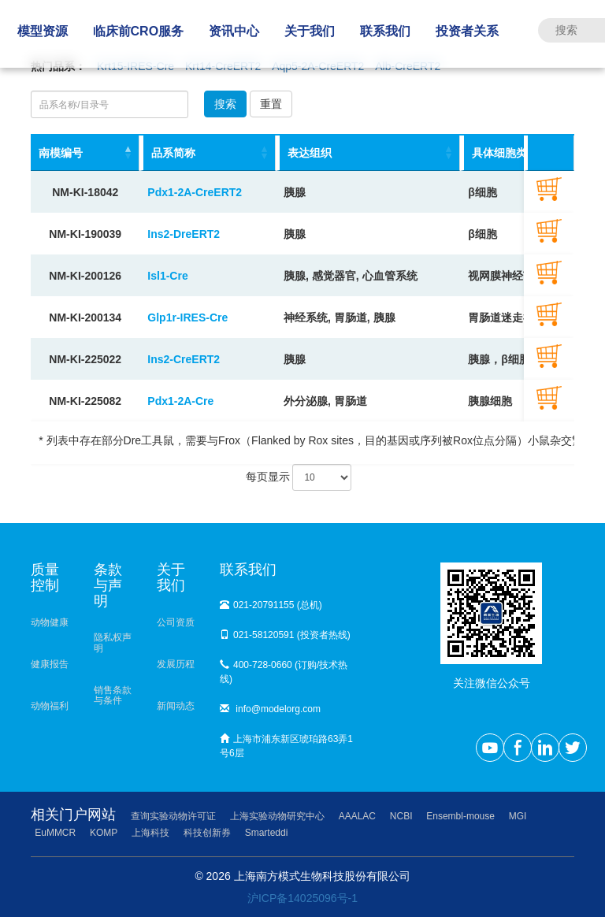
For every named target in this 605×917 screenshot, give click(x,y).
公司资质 (176, 622)
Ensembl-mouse (460, 816)
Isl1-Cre (167, 275)
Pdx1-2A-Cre (180, 401)
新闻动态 (176, 705)
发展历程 (176, 664)
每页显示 (299, 477)
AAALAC (357, 816)
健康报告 (50, 664)
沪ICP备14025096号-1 (302, 898)
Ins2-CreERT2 (183, 359)
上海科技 (150, 832)
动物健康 (50, 622)
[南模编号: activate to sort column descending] (85, 153)
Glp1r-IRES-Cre (187, 317)
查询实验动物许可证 (173, 816)
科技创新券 (207, 832)
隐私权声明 (113, 642)
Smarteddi (266, 832)
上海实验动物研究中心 (277, 816)
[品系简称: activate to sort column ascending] (207, 153)
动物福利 (50, 705)
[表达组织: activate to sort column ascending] (368, 153)
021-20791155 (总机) (271, 605)
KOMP (103, 832)
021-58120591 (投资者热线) (285, 634)
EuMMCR (55, 832)
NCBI (401, 816)
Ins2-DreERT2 (183, 234)
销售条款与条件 (113, 695)
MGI (518, 816)
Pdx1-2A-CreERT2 (194, 192)
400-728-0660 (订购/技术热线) (283, 672)
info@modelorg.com (270, 709)
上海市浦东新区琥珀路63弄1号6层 (286, 746)
